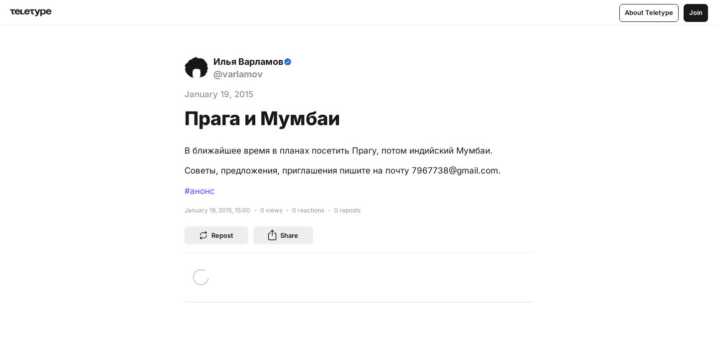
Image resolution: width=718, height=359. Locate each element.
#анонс (199, 191)
